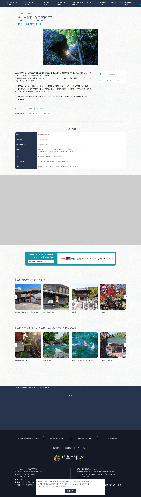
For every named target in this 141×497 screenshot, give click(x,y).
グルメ (112, 7)
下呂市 (40, 118)
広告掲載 (68, 448)
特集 (63, 7)
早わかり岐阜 (45, 13)
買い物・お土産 (59, 13)
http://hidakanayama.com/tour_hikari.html (53, 171)
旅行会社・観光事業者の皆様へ (113, 2)
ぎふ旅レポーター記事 (29, 13)
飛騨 (31, 118)
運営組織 (56, 448)
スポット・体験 (89, 7)
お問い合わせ (112, 438)
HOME (17, 387)
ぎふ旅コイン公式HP (11, 13)
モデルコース (74, 7)
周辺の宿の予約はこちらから (41, 271)
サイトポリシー (82, 448)
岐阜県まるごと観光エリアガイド (107, 13)
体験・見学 (48, 123)
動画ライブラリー (84, 438)
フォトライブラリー (56, 438)
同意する (70, 491)
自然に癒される (35, 123)
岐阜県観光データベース (130, 13)
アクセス (133, 7)
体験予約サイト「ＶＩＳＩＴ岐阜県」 (81, 13)
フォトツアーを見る (110, 90)
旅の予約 (122, 7)
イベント (102, 7)
